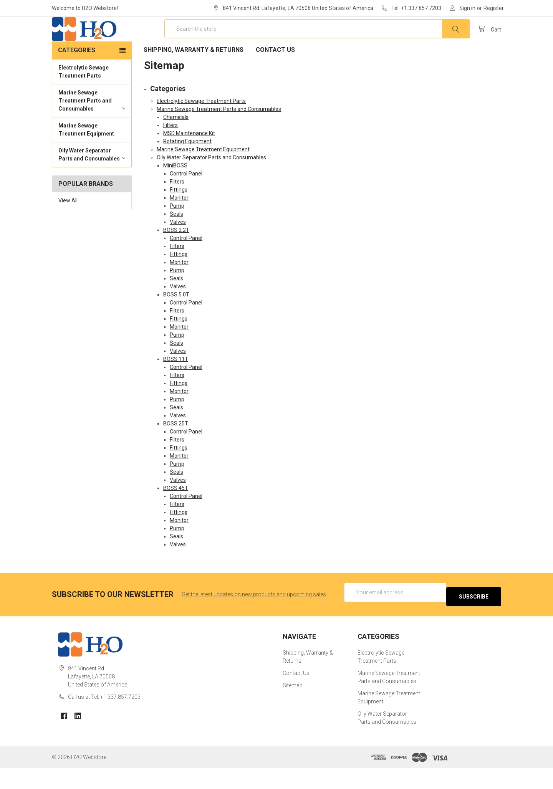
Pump (177, 230)
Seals (176, 238)
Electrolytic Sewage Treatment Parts (83, 96)
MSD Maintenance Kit (189, 158)
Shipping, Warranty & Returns (193, 74)
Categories (76, 74)
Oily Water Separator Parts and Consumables (91, 179)
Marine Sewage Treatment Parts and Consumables (91, 125)
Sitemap (293, 706)
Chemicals (176, 142)
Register (493, 8)
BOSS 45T (175, 512)
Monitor (179, 222)
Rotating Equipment (187, 166)
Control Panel (186, 198)
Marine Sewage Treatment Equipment (86, 154)
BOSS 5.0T (176, 319)
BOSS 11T (175, 383)
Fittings (178, 214)
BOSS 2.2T (176, 254)
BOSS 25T (175, 448)
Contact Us (275, 74)
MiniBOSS (175, 190)
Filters (170, 150)
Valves (178, 246)
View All (68, 225)
